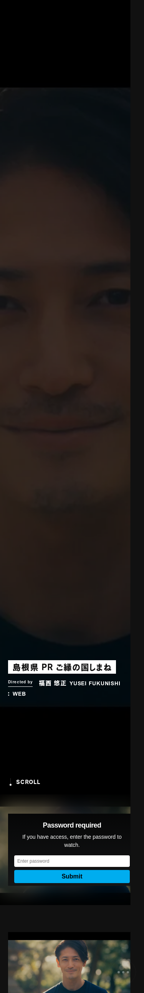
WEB (19, 694)
